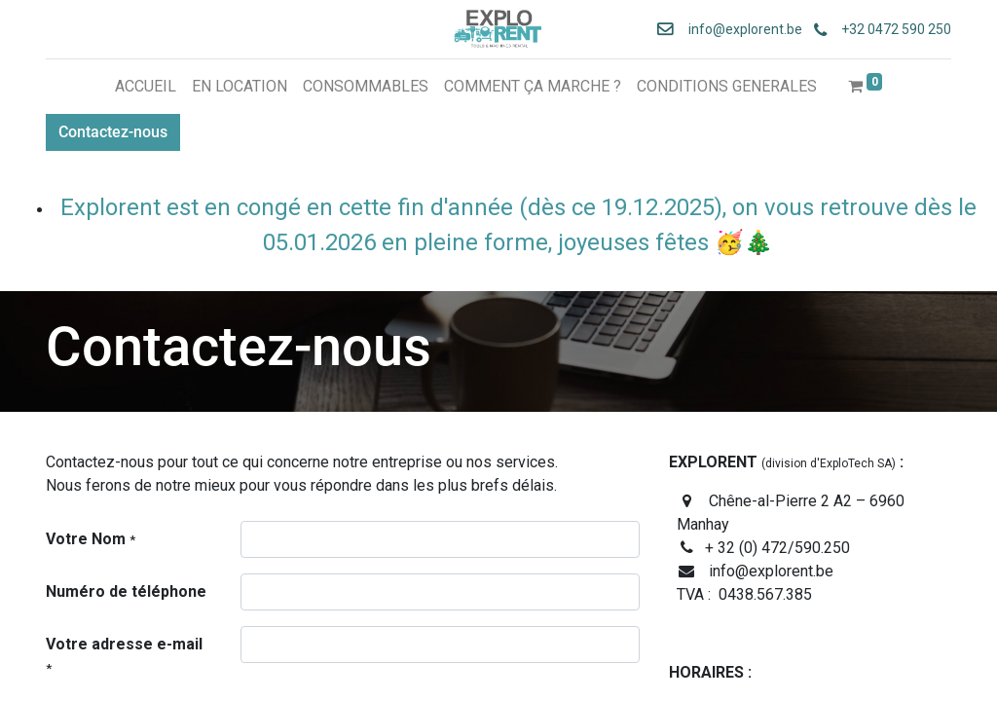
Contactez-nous (112, 132)
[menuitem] (145, 86)
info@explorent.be (739, 29)
